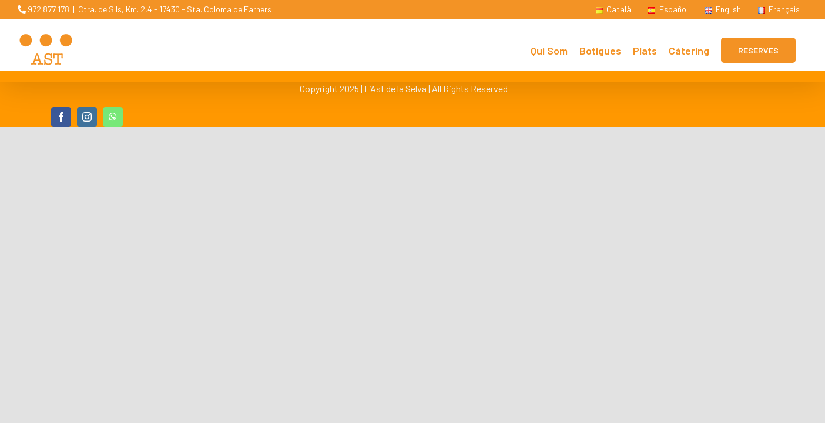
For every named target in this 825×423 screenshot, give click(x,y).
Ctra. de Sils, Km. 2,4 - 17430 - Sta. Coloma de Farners (174, 9)
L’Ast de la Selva (395, 88)
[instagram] (87, 117)
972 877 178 (43, 9)
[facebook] (61, 117)
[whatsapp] (113, 117)
